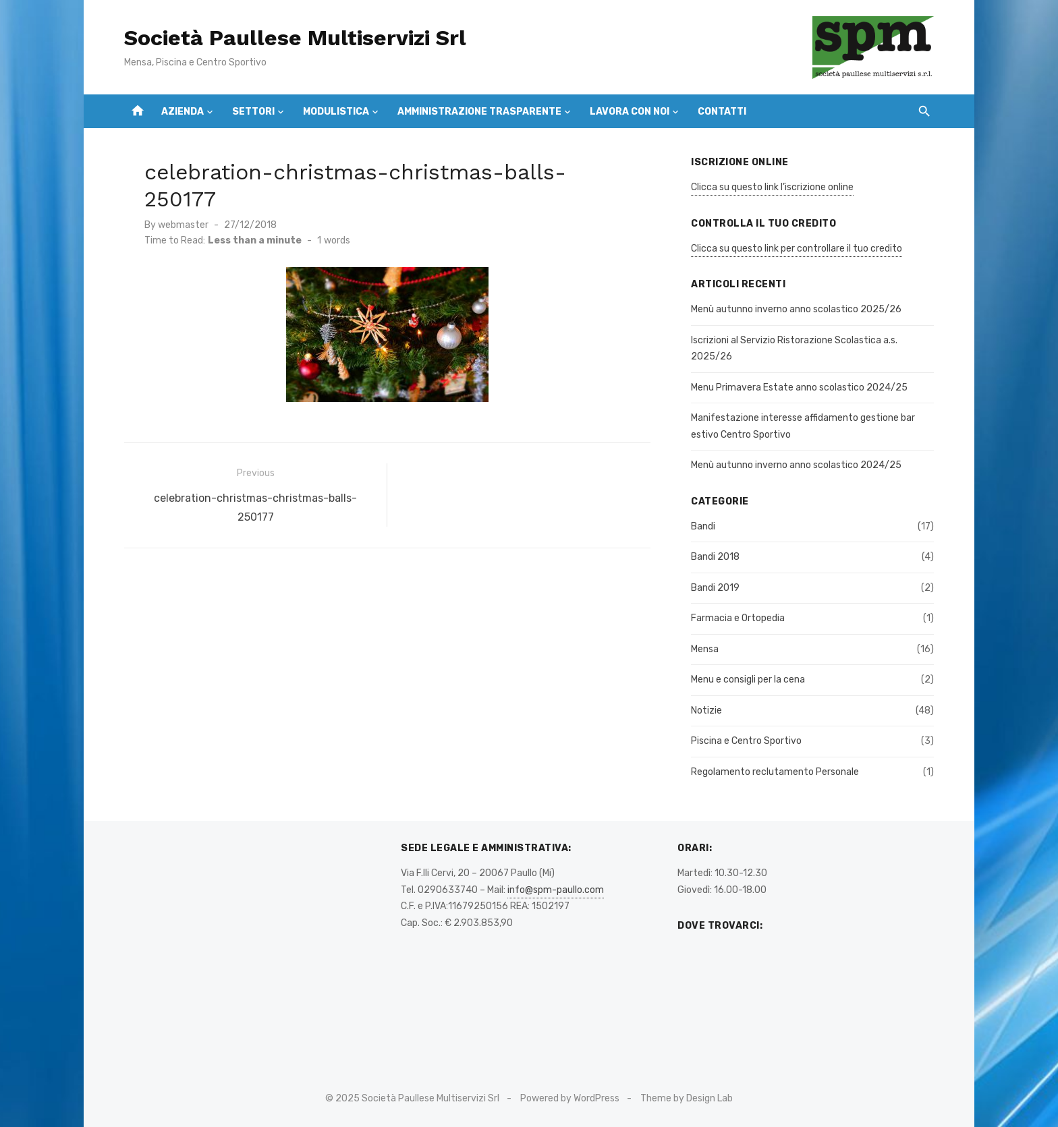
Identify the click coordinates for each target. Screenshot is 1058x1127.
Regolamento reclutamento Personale (775, 772)
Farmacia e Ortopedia (738, 618)
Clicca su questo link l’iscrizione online (772, 187)
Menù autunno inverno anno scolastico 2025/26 (796, 309)
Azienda (182, 111)
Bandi (703, 526)
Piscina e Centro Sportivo (746, 741)
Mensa (705, 649)
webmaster (183, 225)
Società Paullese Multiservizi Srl (295, 38)
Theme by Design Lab (686, 1098)
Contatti (722, 111)
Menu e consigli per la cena (748, 679)
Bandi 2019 (715, 588)
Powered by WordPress (569, 1098)
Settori (253, 111)
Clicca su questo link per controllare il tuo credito (796, 248)
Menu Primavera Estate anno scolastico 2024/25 (799, 387)
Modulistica (336, 111)
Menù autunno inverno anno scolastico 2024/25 (796, 465)
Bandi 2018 (715, 556)
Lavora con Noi (629, 111)
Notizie (706, 710)
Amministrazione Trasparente (479, 111)
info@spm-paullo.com (555, 890)
